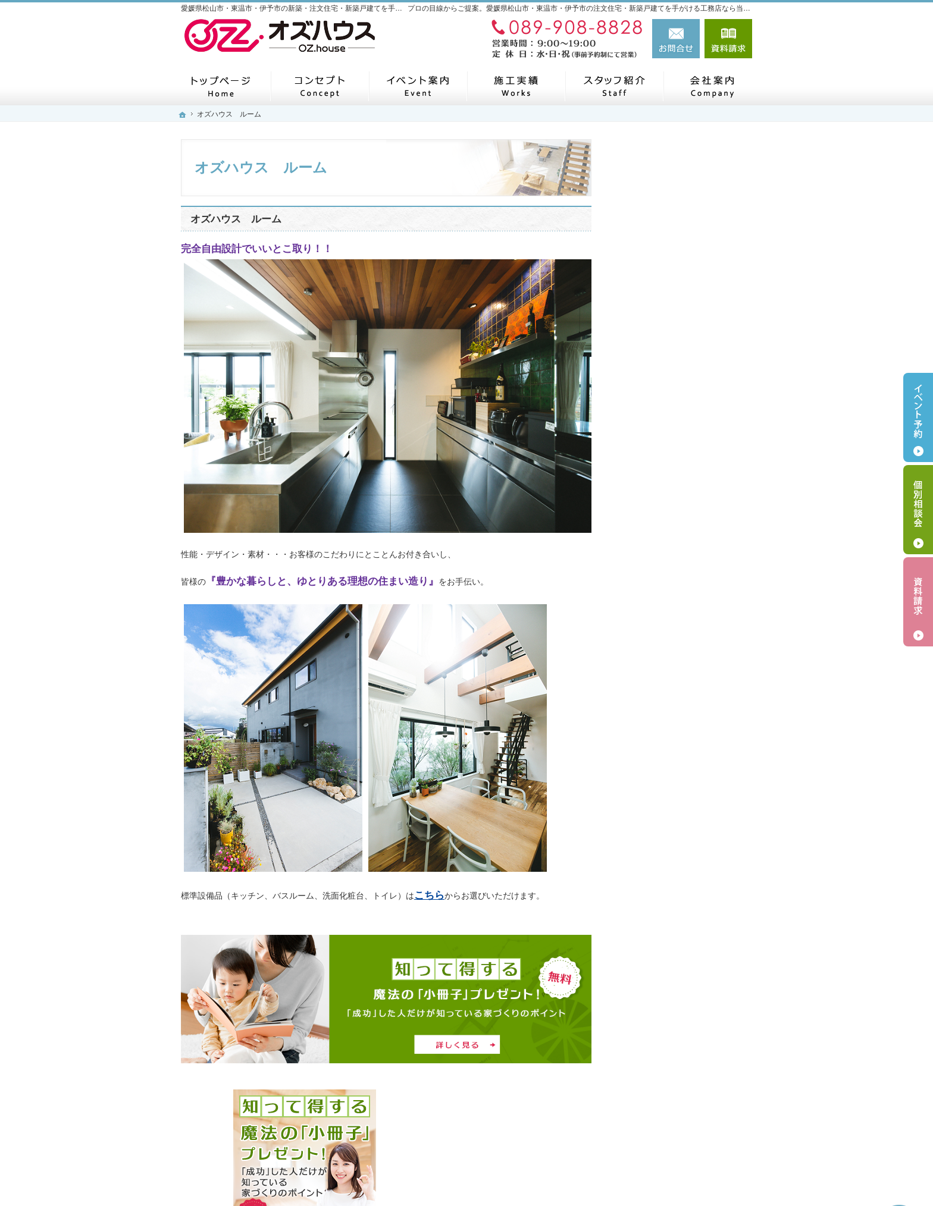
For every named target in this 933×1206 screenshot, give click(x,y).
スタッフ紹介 (653, 688)
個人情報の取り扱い (665, 743)
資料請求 (728, 38)
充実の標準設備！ (661, 550)
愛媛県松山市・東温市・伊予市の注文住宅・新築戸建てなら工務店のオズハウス (559, 1177)
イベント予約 (918, 417)
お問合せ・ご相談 (661, 716)
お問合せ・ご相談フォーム (680, 1122)
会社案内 (645, 439)
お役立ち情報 (653, 605)
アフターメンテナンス (670, 577)
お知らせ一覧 (653, 660)
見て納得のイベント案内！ (678, 632)
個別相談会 (918, 509)
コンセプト (649, 467)
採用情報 (645, 771)
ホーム (640, 411)
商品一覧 (645, 495)
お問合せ (676, 38)
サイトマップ (653, 798)
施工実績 (645, 522)
